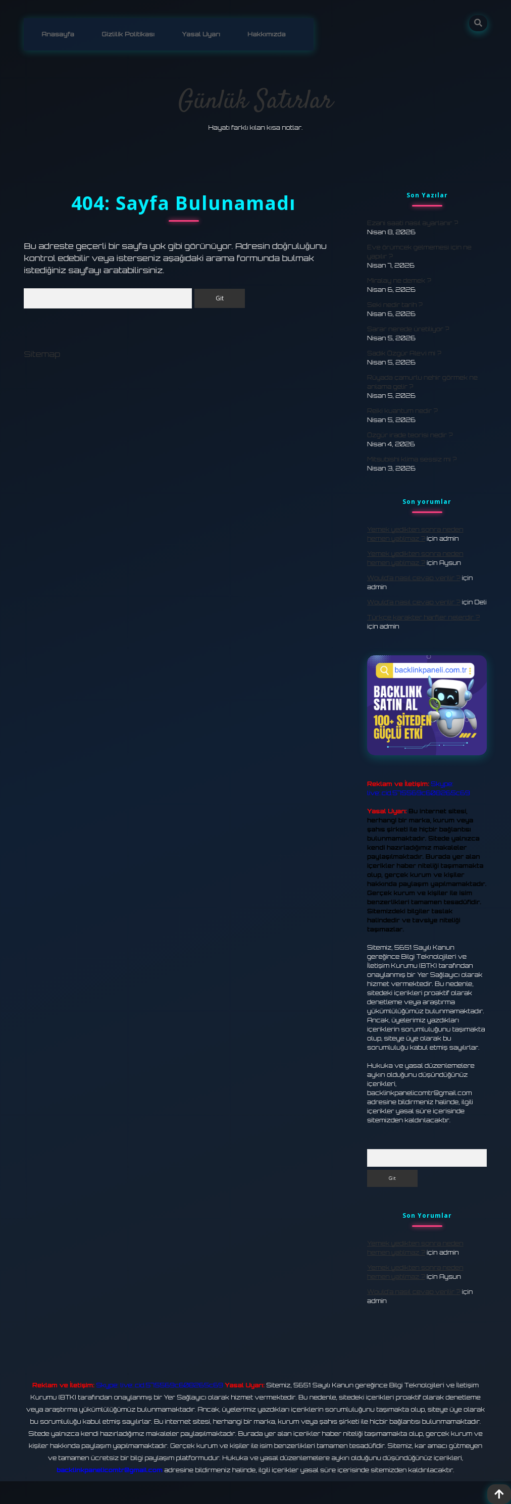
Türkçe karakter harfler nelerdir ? (423, 617)
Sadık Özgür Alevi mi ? (404, 353)
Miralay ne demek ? (399, 280)
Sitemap (42, 354)
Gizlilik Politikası (128, 34)
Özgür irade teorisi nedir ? (409, 435)
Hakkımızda (266, 34)
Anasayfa (57, 34)
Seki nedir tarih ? (395, 304)
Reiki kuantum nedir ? (402, 410)
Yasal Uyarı (201, 34)
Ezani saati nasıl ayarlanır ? (412, 223)
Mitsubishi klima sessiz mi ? (411, 459)
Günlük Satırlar (255, 101)
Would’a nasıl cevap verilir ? (413, 578)
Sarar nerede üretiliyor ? (408, 329)
